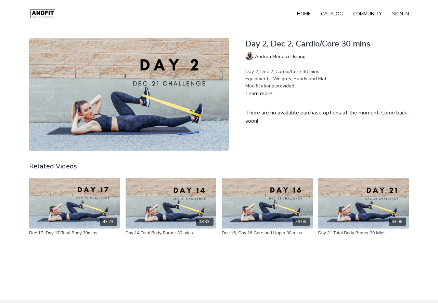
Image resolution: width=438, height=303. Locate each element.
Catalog (332, 14)
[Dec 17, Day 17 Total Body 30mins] (74, 233)
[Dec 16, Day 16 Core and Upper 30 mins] (267, 233)
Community (367, 14)
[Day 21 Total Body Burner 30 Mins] (363, 233)
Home (304, 14)
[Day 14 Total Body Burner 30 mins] (171, 233)
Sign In (400, 14)
